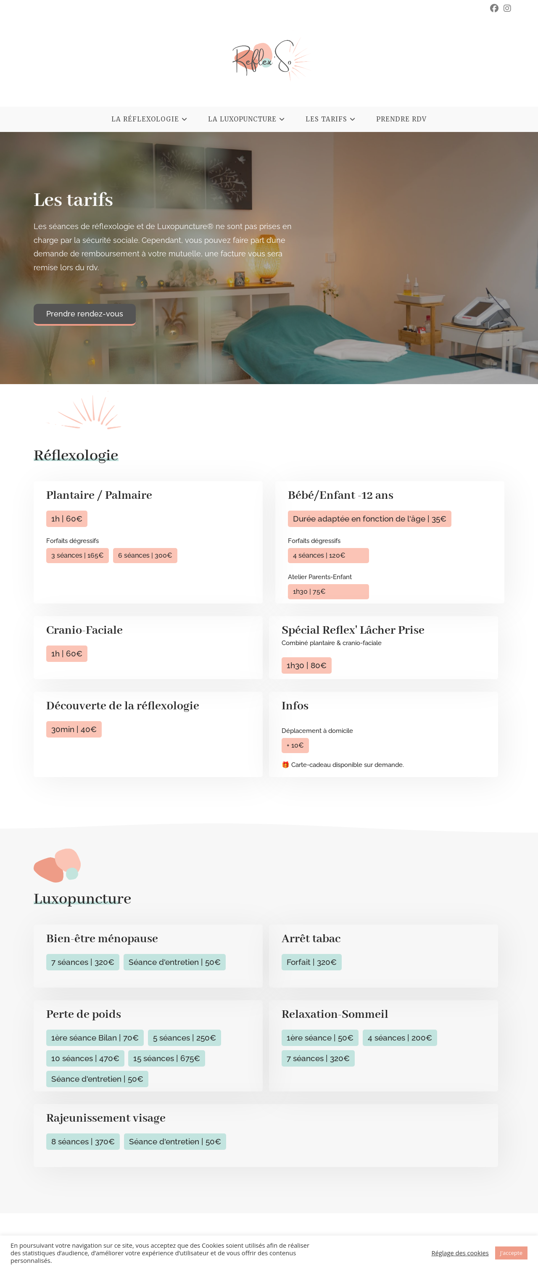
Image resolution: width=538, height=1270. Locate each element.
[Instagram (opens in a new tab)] (506, 8)
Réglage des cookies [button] (459, 1253)
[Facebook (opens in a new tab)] (494, 8)
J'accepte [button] (511, 1253)
